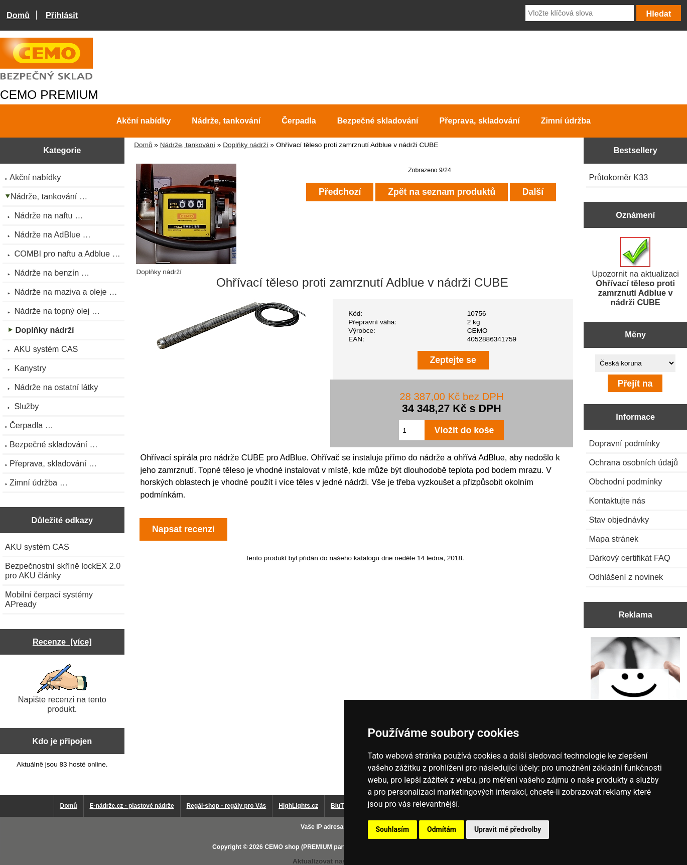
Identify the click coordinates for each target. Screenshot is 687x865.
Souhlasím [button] (392, 829)
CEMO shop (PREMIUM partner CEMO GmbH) (330, 846)
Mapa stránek (613, 538)
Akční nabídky (143, 120)
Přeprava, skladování (480, 120)
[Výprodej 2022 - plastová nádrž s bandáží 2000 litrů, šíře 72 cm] (635, 683)
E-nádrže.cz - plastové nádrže (132, 805)
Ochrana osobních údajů (633, 462)
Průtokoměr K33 (618, 177)
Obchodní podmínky (625, 481)
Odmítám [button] (441, 829)
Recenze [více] (62, 641)
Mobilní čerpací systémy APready (49, 599)
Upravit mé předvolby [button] (507, 829)
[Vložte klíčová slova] (579, 13)
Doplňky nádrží (245, 145)
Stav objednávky (619, 519)
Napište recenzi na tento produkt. (62, 688)
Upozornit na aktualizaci (635, 272)
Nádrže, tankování (187, 145)
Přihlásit (62, 15)
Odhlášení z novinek (626, 576)
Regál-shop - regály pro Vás (226, 805)
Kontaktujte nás (617, 500)
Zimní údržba (566, 120)
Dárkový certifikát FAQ (629, 557)
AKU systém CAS (37, 546)
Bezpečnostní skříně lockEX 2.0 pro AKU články (62, 570)
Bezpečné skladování (378, 120)
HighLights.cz (298, 805)
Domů (18, 15)
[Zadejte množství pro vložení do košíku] (411, 430)
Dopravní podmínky (624, 443)
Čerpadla (299, 120)
